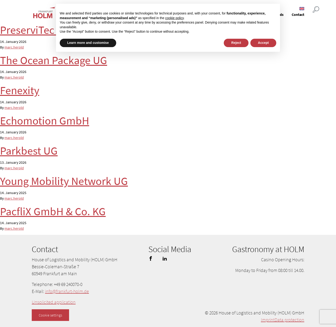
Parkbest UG (29, 151)
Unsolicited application (54, 302)
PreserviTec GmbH (43, 30)
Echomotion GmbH (44, 121)
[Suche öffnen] (316, 10)
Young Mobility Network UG (64, 181)
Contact (298, 14)
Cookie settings (50, 315)
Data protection (289, 320)
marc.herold (14, 47)
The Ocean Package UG (53, 60)
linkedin (164, 258)
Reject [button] (236, 43)
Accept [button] (263, 43)
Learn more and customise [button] (88, 43)
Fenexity (19, 90)
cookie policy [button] (174, 18)
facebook (150, 258)
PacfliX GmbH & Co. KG (53, 211)
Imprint (268, 320)
